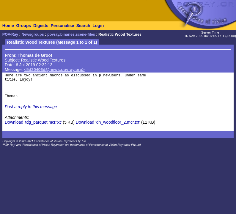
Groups (23, 25)
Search (83, 25)
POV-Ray (10, 34)
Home (8, 25)
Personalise (62, 25)
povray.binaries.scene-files (71, 34)
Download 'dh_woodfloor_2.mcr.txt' (108, 122)
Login (98, 25)
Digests (40, 25)
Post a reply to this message (31, 106)
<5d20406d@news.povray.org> (54, 69)
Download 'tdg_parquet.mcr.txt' (33, 122)
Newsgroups (32, 34)
